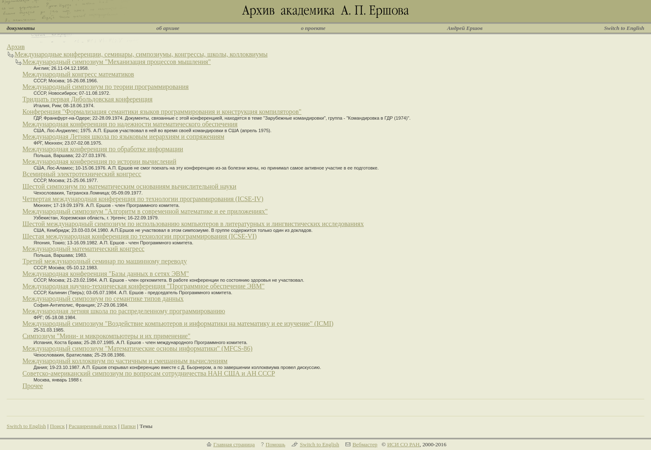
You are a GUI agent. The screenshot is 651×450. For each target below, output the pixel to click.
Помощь (275, 444)
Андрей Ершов (465, 28)
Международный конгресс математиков (78, 74)
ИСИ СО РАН (403, 444)
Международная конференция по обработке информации (102, 148)
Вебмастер (364, 444)
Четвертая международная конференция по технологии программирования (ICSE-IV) (142, 198)
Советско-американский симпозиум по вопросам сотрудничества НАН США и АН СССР (148, 373)
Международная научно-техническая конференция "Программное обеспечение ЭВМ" (143, 286)
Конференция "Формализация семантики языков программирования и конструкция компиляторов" (161, 111)
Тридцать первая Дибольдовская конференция (87, 99)
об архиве (167, 28)
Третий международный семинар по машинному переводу (104, 261)
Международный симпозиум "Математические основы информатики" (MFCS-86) (137, 348)
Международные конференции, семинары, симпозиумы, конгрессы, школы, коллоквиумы (141, 54)
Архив (16, 46)
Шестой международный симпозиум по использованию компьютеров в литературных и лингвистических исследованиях (193, 223)
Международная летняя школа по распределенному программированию (123, 311)
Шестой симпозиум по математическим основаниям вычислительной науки (129, 186)
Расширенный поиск (93, 426)
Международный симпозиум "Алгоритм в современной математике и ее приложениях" (145, 211)
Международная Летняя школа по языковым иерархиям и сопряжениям (123, 136)
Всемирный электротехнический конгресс (81, 173)
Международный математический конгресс (83, 248)
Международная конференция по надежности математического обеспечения (129, 124)
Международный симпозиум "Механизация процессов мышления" (116, 61)
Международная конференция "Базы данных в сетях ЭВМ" (105, 273)
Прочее (32, 385)
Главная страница (234, 444)
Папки (128, 426)
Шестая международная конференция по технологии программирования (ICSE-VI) (139, 236)
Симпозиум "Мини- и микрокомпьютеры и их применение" (106, 335)
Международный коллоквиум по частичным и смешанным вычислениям (125, 360)
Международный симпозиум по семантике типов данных (103, 298)
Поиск (57, 426)
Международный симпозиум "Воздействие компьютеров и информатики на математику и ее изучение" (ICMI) (177, 323)
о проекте (313, 28)
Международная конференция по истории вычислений (99, 161)
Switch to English (624, 28)
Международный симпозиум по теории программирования (105, 86)
